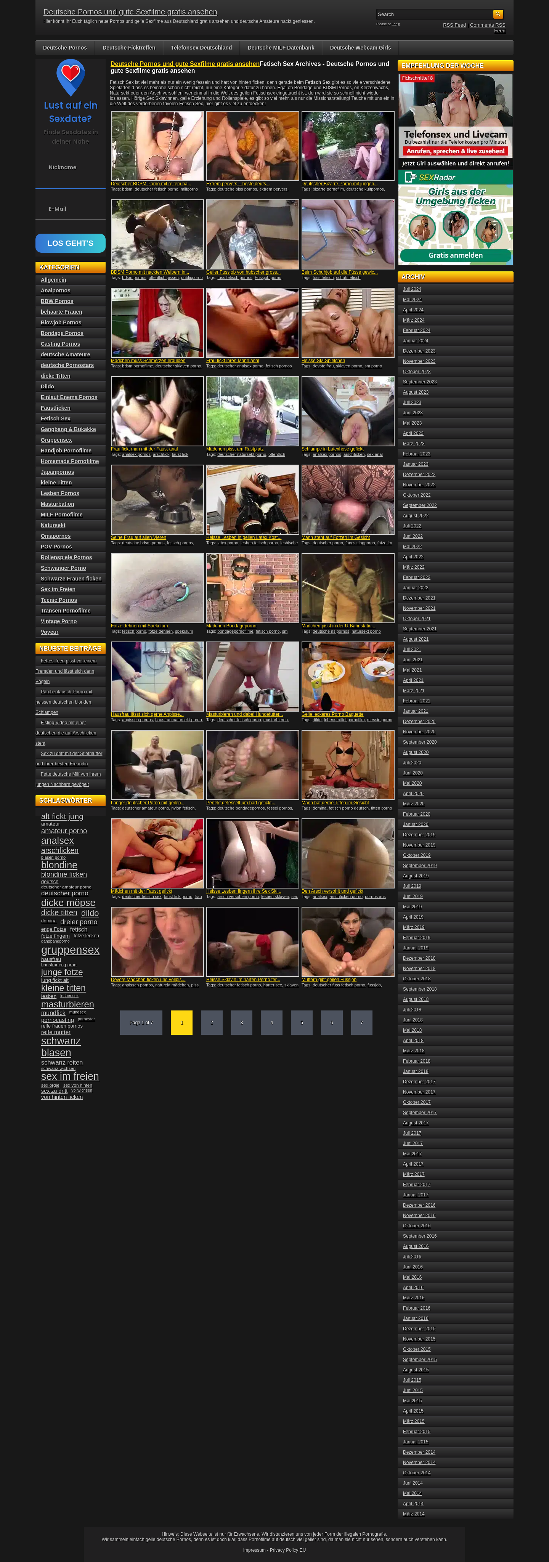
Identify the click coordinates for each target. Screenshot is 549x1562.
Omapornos (56, 536)
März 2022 (414, 567)
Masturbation (57, 504)
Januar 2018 (416, 1071)
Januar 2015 (416, 1442)
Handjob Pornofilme (66, 450)
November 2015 (419, 1339)
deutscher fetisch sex (141, 896)
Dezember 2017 (419, 1081)
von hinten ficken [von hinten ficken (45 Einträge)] (62, 1097)
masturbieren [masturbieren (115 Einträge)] (67, 1004)
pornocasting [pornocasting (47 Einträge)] (57, 1020)
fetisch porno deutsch (349, 808)
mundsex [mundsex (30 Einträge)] (77, 1012)
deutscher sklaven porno (178, 366)
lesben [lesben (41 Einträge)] (48, 996)
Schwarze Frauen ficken (71, 579)
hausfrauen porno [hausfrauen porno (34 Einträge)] (58, 964)
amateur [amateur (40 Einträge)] (50, 824)
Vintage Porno (59, 621)
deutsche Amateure (65, 354)
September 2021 (420, 629)
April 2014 (413, 1503)
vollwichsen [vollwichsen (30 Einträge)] (81, 1090)
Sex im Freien (58, 589)
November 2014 (419, 1462)
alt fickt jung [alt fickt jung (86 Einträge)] (62, 816)
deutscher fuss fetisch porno (339, 985)
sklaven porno (349, 366)
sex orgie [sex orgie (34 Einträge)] (50, 1085)
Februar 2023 (416, 454)
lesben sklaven (275, 896)
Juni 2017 (413, 1143)
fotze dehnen (160, 631)
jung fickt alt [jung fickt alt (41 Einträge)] (55, 980)
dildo (317, 719)
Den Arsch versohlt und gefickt (332, 891)
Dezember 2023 (419, 351)
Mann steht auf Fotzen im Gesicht (336, 537)
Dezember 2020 (419, 721)
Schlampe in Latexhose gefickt (333, 449)
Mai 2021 (412, 670)
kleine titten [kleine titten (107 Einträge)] (63, 988)
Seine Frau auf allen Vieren (138, 537)
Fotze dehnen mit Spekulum (139, 626)
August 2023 (416, 392)
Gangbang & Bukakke (68, 429)
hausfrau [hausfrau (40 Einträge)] (51, 959)
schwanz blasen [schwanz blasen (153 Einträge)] (61, 1046)
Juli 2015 (412, 1380)
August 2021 (416, 639)
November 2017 (419, 1092)
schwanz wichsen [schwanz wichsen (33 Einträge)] (58, 1068)
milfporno (189, 189)
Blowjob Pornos (61, 322)
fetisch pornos (180, 542)
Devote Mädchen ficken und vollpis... (148, 979)
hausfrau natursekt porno (178, 719)
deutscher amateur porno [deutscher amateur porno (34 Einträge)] (66, 887)
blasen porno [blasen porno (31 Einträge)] (53, 857)
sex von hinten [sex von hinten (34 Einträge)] (77, 1085)
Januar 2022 (416, 587)
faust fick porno (178, 896)
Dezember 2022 (419, 474)
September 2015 (420, 1359)
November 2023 (419, 361)
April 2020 (413, 793)
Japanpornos (57, 472)
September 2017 (420, 1112)
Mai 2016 (412, 1277)
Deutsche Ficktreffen (129, 48)
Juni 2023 (413, 412)
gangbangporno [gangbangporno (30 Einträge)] (55, 941)
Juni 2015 (413, 1390)
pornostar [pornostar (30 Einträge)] (86, 1019)
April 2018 (413, 1040)
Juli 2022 (412, 526)
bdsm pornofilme (137, 366)
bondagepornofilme (235, 631)
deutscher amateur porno (145, 808)
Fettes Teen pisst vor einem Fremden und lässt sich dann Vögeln (66, 671)
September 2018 (420, 989)
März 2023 (414, 443)
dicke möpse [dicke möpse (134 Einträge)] (68, 902)
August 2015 (416, 1370)
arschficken (354, 454)
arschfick (161, 454)
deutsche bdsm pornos (143, 542)
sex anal (375, 454)
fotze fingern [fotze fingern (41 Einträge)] (55, 936)
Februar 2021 (416, 701)
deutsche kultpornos (365, 189)
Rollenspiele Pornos (66, 557)
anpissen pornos (137, 719)
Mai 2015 (412, 1400)
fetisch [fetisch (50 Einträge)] (78, 929)
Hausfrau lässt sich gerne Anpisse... (147, 714)
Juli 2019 (412, 886)
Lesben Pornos (60, 493)
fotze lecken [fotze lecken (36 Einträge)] (86, 935)
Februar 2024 (416, 330)
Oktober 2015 (417, 1349)
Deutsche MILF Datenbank (281, 48)
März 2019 (414, 927)
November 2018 (419, 968)
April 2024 (413, 310)
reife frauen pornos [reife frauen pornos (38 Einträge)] (62, 1026)
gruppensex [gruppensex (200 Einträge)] (70, 949)
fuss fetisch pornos (234, 277)
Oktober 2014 (417, 1472)
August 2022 (416, 515)
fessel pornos (279, 808)
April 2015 (413, 1411)
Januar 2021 (416, 711)
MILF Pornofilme (62, 515)
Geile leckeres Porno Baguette (333, 714)
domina (319, 808)
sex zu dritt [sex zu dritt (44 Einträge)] (54, 1091)
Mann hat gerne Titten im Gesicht (335, 802)
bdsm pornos (134, 277)
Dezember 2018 (419, 958)
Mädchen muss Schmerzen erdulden (148, 360)
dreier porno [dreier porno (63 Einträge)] (78, 922)
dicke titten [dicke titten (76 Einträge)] (59, 912)
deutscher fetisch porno (156, 189)
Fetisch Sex (56, 418)
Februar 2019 (416, 937)
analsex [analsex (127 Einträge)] (57, 840)
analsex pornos (136, 454)
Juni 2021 (413, 659)
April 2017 (413, 1164)
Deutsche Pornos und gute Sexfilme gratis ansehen (130, 12)
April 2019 (413, 917)
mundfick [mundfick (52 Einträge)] (53, 1013)
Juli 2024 (412, 289)
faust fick (180, 454)
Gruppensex (56, 440)
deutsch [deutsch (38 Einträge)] (49, 881)
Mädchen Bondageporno (231, 626)
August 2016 (416, 1246)
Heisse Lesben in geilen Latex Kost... (243, 537)
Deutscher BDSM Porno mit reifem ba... (151, 183)
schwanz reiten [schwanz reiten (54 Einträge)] (62, 1062)
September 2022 (420, 505)
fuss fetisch (323, 277)
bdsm (127, 189)
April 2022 (413, 557)
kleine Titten (56, 483)
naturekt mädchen (172, 985)
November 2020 (419, 731)
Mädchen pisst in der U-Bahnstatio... (338, 626)
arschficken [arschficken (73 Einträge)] (60, 850)
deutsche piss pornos (237, 189)
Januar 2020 (416, 824)
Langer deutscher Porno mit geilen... (148, 802)
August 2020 (416, 752)
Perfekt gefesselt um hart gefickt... (240, 802)
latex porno (227, 542)
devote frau (323, 366)
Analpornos (56, 290)
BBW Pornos (57, 301)
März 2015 (414, 1421)
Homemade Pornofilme (70, 461)
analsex (320, 896)
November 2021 (419, 608)
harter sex (272, 985)
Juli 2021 (412, 649)
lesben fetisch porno (259, 542)
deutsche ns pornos (331, 631)
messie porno (379, 719)
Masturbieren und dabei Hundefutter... (244, 714)
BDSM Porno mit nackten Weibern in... (150, 272)
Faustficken (56, 408)
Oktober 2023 (417, 371)
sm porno (373, 366)
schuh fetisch (348, 277)
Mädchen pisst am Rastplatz (235, 449)
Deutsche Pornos (65, 48)
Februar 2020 (416, 814)
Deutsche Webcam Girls (360, 48)
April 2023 (413, 433)
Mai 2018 (412, 1030)
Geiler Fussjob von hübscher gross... (243, 272)
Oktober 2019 (417, 855)
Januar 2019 (416, 948)
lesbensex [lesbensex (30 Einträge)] (69, 995)
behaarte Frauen (61, 312)
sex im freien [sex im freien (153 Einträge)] (70, 1076)
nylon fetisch (182, 808)
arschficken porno (346, 896)
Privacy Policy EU (288, 1550)
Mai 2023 (412, 423)
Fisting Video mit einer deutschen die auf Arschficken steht (65, 733)
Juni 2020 (413, 773)
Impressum (254, 1550)
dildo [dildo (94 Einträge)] (90, 913)
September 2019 (420, 865)
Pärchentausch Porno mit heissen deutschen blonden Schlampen (63, 702)
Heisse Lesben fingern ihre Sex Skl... (243, 891)
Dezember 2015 (419, 1328)
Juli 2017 (412, 1133)
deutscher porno (328, 542)
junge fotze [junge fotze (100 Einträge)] (62, 972)
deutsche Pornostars (67, 365)
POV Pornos (56, 547)
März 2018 (414, 1051)
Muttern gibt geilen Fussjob (329, 979)
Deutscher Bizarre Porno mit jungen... (340, 183)
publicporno (192, 277)
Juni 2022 (413, 536)
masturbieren (275, 719)
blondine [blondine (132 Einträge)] (59, 865)
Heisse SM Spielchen (323, 360)
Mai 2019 (412, 906)
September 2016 (420, 1236)
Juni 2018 (413, 1020)
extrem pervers (273, 189)
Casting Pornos (60, 344)
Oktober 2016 (417, 1225)
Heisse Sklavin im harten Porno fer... (243, 979)
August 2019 (416, 876)
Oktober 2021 (417, 618)
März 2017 (414, 1174)
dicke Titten (56, 376)
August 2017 (416, 1123)
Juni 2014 (413, 1483)
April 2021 (413, 680)
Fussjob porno (268, 277)
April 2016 (413, 1287)
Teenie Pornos (59, 600)
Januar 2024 (416, 340)
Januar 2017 (416, 1195)
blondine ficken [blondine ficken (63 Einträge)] (64, 874)
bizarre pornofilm (328, 189)
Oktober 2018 (417, 978)
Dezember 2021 (419, 598)
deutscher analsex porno (240, 366)
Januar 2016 (416, 1318)
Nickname (63, 167)
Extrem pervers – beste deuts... (238, 183)
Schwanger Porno (63, 568)
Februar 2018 (416, 1061)
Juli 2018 (412, 1009)
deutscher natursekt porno (241, 454)
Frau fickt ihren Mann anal (232, 360)
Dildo (47, 386)
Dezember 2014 (419, 1452)
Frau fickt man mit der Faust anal (144, 449)
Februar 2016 (416, 1308)
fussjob (374, 985)
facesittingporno (360, 542)
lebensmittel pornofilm (344, 719)
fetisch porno (134, 631)
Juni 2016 (413, 1267)
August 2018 (416, 999)
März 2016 (414, 1298)
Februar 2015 (416, 1431)
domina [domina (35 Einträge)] (48, 921)
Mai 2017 (412, 1153)
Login (396, 24)
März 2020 (414, 804)
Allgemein (53, 280)
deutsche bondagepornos (241, 808)
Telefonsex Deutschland (201, 48)
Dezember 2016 (419, 1205)
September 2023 (420, 382)
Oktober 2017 (417, 1102)
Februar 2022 (416, 577)
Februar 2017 (416, 1184)
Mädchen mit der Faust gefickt (141, 891)
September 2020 (420, 742)
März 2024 (414, 320)
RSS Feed (454, 25)
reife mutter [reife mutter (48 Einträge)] (56, 1032)
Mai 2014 (412, 1493)
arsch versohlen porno (238, 896)
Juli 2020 (412, 762)
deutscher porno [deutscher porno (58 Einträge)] (64, 893)
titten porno (381, 808)
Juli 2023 (412, 402)
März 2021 (414, 690)
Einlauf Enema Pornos (69, 397)
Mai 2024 (412, 299)
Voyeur (49, 632)
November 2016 (419, 1215)
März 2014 (414, 1514)
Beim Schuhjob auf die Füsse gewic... (340, 272)
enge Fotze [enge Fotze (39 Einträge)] (53, 929)
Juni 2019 (413, 896)
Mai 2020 (412, 783)
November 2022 (419, 485)
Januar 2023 (416, 464)
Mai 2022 (412, 546)
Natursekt (53, 525)
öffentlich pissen (164, 277)
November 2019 (419, 845)
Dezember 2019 (419, 834)
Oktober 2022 (417, 495)
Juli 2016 (412, 1256)
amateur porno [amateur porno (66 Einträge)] (64, 831)
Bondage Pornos (62, 333)
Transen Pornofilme (66, 611)
